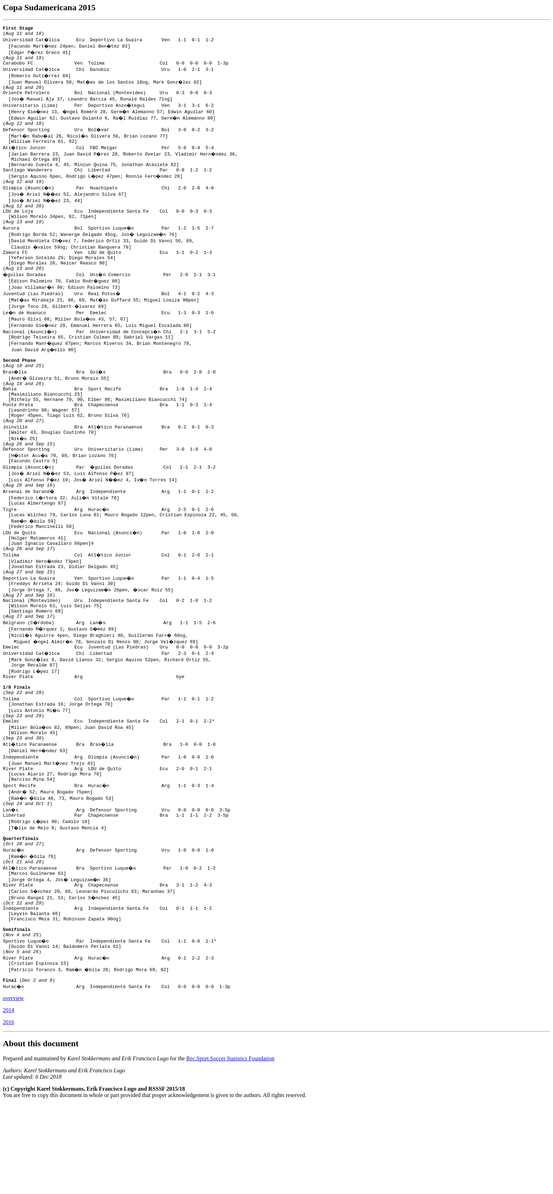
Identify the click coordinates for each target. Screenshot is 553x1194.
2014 (8, 1100)
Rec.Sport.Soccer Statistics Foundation (230, 1148)
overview (13, 1088)
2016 (8, 1112)
